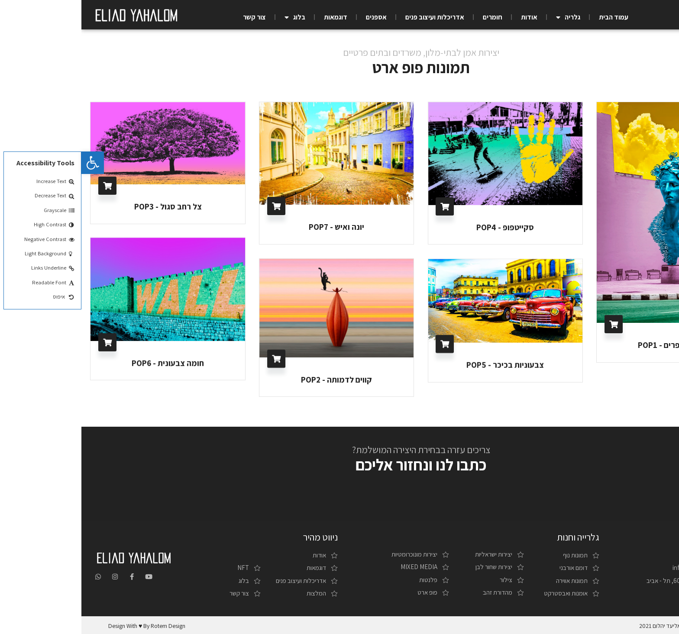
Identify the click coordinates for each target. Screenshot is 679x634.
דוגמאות (254, 17)
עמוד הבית (532, 17)
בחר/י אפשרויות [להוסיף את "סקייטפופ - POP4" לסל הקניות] (363, 206)
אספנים (295, 17)
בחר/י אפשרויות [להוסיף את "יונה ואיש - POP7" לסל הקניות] (195, 206)
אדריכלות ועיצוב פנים (353, 17)
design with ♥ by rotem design (65, 624)
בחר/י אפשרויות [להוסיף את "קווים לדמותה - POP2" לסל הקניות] (195, 358)
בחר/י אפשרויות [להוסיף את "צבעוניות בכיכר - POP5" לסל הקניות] (363, 344)
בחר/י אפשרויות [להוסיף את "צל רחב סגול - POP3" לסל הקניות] (26, 186)
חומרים (411, 17)
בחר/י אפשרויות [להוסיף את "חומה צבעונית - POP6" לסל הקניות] (26, 342)
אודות (448, 17)
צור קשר (173, 17)
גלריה (487, 17)
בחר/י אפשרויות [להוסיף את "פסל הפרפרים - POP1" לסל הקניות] (532, 324)
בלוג (213, 17)
